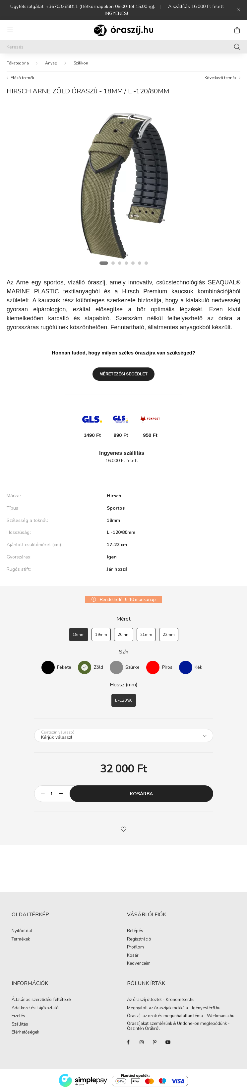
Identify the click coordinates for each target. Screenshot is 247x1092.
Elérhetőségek (25, 1032)
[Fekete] (48, 667)
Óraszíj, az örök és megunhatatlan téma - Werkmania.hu (180, 1016)
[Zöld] (84, 667)
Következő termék (220, 77)
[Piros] (152, 667)
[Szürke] (116, 667)
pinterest (154, 1042)
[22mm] (168, 634)
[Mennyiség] (52, 794)
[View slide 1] (103, 263)
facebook (128, 1042)
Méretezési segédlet (123, 374)
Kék (198, 667)
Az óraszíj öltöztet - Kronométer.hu (161, 1000)
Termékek (21, 939)
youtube (168, 1042)
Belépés (135, 931)
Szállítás (20, 1024)
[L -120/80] (123, 700)
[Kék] (185, 667)
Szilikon (81, 63)
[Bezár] (239, 10)
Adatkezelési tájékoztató (35, 1008)
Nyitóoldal (22, 931)
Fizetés (18, 1016)
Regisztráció (139, 939)
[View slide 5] (133, 263)
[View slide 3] (119, 263)
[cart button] (237, 30)
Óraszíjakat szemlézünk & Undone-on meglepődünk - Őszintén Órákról (178, 1026)
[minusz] (43, 794)
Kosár (133, 955)
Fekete (64, 667)
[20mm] (123, 634)
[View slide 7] (146, 263)
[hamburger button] (10, 30)
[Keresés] (123, 46)
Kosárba (141, 794)
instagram (141, 1042)
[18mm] (78, 634)
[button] (123, 828)
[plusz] (61, 794)
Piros (167, 667)
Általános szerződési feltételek (41, 1000)
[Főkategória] (18, 63)
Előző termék (22, 77)
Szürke (132, 667)
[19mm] (101, 634)
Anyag (51, 63)
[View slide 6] (139, 263)
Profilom (135, 947)
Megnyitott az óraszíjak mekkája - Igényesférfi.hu (173, 1008)
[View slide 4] (126, 263)
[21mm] (146, 634)
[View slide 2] (113, 263)
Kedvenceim (139, 963)
